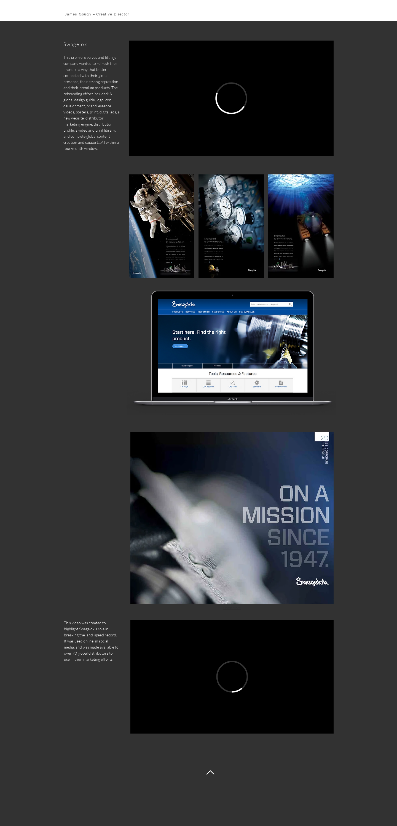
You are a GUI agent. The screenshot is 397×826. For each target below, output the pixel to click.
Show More (232, 608)
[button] (161, 226)
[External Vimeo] (231, 98)
